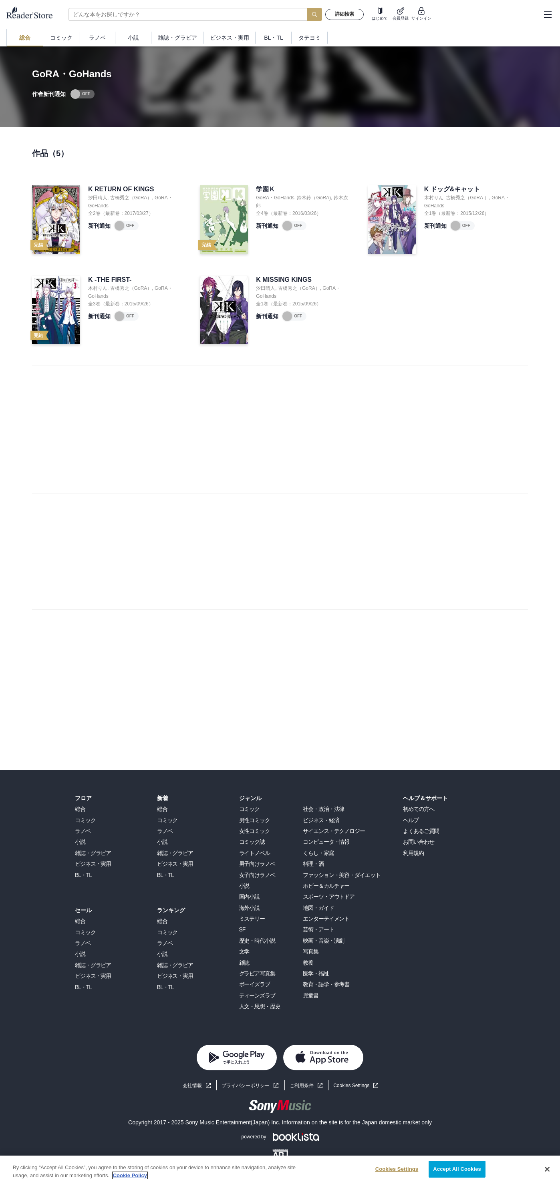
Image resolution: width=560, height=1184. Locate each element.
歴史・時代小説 (257, 940)
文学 (244, 951)
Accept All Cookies (457, 1169)
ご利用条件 (302, 1085)
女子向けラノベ (257, 875)
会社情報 (192, 1085)
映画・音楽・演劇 (323, 940)
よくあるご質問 (421, 831)
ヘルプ (411, 820)
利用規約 (413, 853)
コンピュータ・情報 (326, 842)
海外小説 (249, 908)
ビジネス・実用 (93, 864)
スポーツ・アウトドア (329, 896)
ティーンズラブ (257, 995)
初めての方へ (418, 809)
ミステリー (252, 918)
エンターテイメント (326, 918)
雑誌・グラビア (93, 853)
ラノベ (83, 831)
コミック (85, 820)
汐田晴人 (97, 198)
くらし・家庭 (318, 853)
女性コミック (254, 831)
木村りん (433, 198)
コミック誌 (252, 842)
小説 (80, 842)
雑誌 (244, 962)
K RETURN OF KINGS (121, 189)
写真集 (310, 951)
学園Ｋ (265, 189)
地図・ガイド (318, 908)
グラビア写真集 (257, 973)
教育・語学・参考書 (326, 984)
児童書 (310, 995)
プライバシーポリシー (246, 1085)
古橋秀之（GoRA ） (467, 198)
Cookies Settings (351, 1085)
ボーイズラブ (254, 984)
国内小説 (249, 896)
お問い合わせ (418, 842)
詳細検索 (344, 14)
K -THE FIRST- (109, 279)
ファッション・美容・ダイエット (341, 875)
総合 (80, 809)
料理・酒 (313, 864)
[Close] (547, 1169)
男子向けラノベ (257, 864)
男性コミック (254, 820)
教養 (308, 962)
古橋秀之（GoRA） (131, 198)
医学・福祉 (315, 973)
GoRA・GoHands (275, 198)
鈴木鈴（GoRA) (314, 198)
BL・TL (83, 875)
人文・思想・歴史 (259, 1006)
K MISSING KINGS (284, 279)
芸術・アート (318, 929)
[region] (280, 1170)
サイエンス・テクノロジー (334, 831)
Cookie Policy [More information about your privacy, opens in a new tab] (130, 1175)
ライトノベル (254, 853)
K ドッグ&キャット (452, 189)
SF (242, 929)
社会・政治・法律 (323, 809)
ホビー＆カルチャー (326, 886)
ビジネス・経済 (321, 820)
